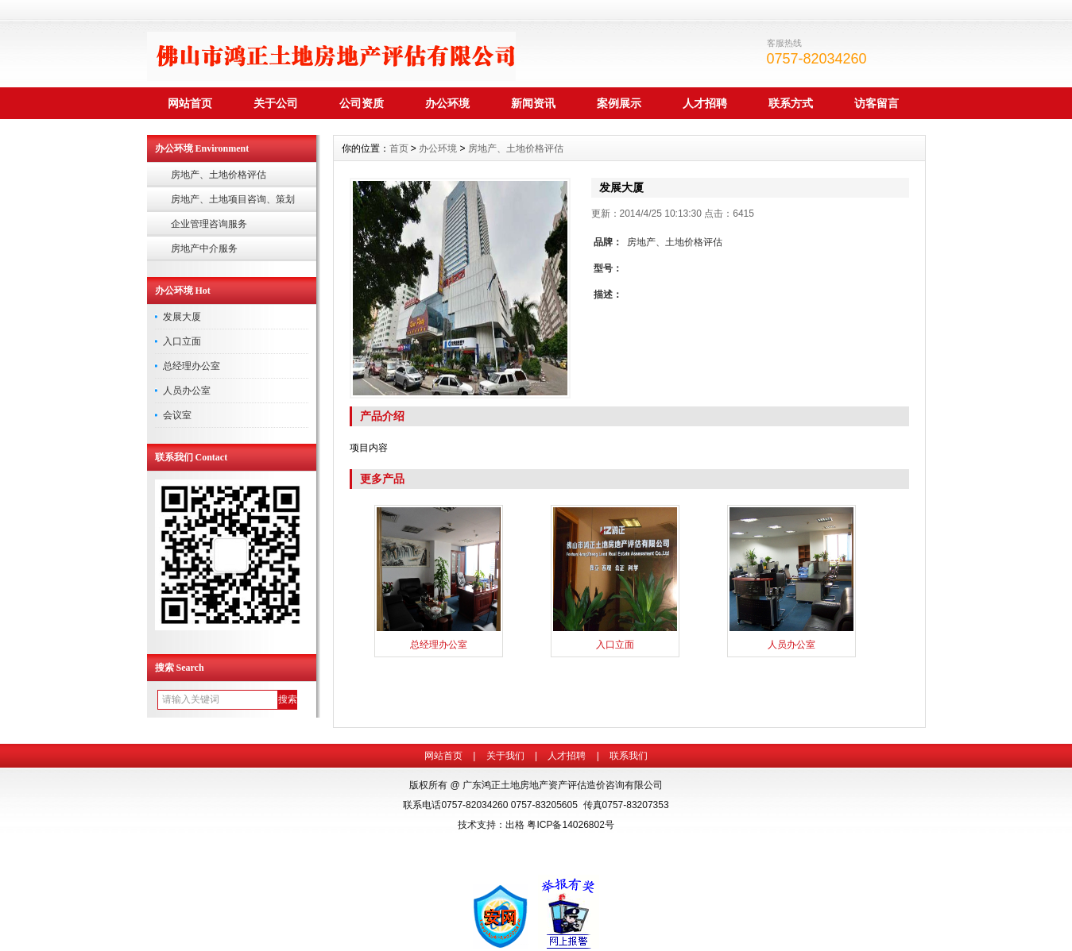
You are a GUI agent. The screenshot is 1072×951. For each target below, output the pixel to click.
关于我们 (505, 755)
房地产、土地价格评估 (218, 174)
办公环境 (447, 103)
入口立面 (182, 341)
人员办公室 (187, 390)
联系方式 (790, 103)
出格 (514, 824)
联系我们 (629, 755)
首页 (398, 148)
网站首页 (190, 103)
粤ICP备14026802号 (570, 824)
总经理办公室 (191, 366)
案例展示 (619, 103)
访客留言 (876, 103)
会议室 (177, 415)
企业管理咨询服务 (209, 223)
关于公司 (275, 103)
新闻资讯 (533, 103)
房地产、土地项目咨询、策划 (233, 199)
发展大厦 (182, 316)
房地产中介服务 (204, 248)
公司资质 (361, 103)
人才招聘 (705, 103)
